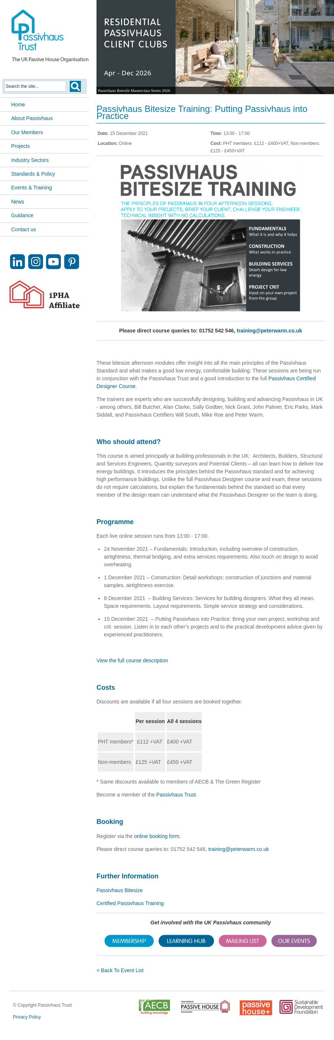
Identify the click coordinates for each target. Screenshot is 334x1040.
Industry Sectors (30, 160)
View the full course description (132, 660)
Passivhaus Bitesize (119, 890)
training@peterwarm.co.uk (269, 331)
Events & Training (31, 188)
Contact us (23, 229)
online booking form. (157, 836)
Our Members (27, 132)
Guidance (22, 215)
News (17, 202)
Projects (20, 146)
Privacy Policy (27, 1017)
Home (18, 104)
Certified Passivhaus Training (130, 903)
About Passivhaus (32, 118)
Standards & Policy (33, 174)
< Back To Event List (120, 970)
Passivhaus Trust (176, 795)
